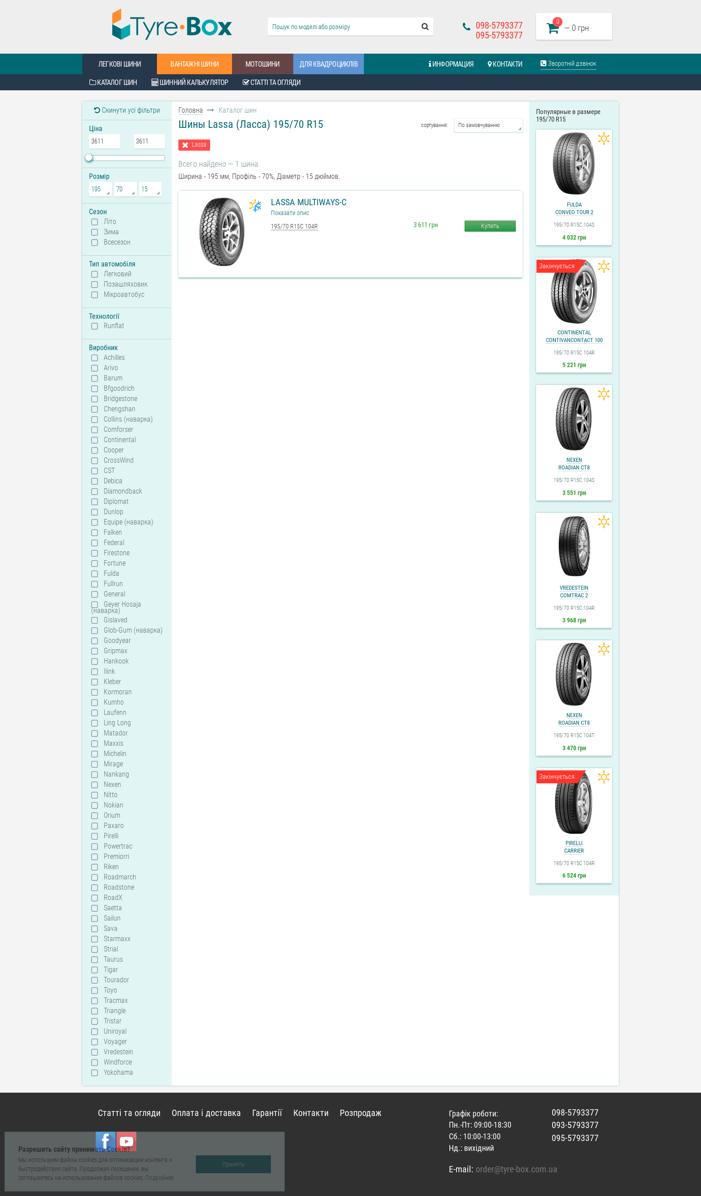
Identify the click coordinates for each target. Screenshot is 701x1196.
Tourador (116, 980)
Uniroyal (115, 1031)
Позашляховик (126, 284)
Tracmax (116, 1001)
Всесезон (117, 242)
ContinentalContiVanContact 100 (574, 336)
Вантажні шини (194, 64)
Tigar (111, 970)
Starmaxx (117, 939)
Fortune (115, 563)
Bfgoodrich (119, 389)
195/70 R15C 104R (294, 226)
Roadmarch (120, 877)
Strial (111, 949)
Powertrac (118, 846)
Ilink (109, 672)
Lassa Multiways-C (308, 202)
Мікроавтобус (124, 295)
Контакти (505, 64)
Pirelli (111, 836)
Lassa (199, 144)
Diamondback (123, 491)
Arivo (111, 368)
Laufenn (115, 713)
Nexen (112, 785)
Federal (114, 543)
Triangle (115, 1011)
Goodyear (117, 641)
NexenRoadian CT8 (574, 463)
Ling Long (117, 723)
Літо (110, 222)
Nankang (116, 774)
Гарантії (267, 1112)
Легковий (117, 274)
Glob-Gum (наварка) (133, 630)
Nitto (111, 795)
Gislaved (115, 620)
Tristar (113, 1021)
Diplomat (116, 502)
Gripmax (115, 651)
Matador (116, 733)
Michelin (115, 754)
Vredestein (118, 1052)
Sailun (112, 918)
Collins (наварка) (128, 419)
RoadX (113, 898)
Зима (111, 232)
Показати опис (290, 212)
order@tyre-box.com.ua (516, 1169)
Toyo (110, 990)
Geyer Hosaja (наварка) (116, 607)
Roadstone (119, 887)
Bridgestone (120, 399)
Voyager (115, 1042)
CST (109, 471)
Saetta (113, 908)
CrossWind (119, 460)
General (114, 594)
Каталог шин (113, 82)
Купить (490, 225)
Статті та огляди (272, 82)
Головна (190, 110)
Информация (451, 64)
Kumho (114, 702)
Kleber (112, 682)
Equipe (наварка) (128, 522)
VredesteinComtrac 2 (574, 591)
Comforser (118, 430)
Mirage (113, 764)
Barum (113, 378)
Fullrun (113, 584)
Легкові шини (119, 64)
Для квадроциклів (329, 64)
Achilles (114, 358)
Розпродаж (360, 1112)
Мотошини (262, 64)
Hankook (116, 661)
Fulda (111, 574)
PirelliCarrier (574, 847)
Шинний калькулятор (190, 82)
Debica (113, 481)
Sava (111, 929)
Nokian (113, 805)
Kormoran (118, 692)
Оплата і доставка (206, 1112)
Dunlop (113, 512)
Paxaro (114, 826)
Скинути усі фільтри (127, 110)
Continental (120, 440)
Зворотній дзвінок (568, 63)
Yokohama (118, 1073)
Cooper (114, 450)
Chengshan (119, 409)
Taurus (113, 959)
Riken (111, 867)
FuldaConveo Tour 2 (574, 208)
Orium (112, 815)
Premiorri (116, 857)
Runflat (114, 326)
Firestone (117, 553)
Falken (113, 532)
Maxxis (113, 744)
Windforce (118, 1062)
